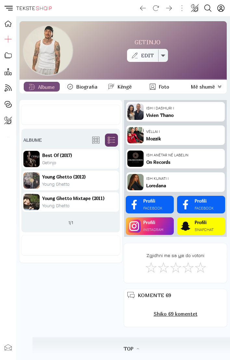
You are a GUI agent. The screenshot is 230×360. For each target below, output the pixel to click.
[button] (8, 8)
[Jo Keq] (163, 267)
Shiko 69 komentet (176, 314)
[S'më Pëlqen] (151, 267)
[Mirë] (175, 267)
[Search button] (207, 8)
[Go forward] (168, 8)
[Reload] (155, 8)
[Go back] (142, 8)
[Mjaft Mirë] (188, 267)
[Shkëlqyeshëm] (200, 267)
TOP (131, 349)
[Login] (220, 8)
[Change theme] (194, 8)
